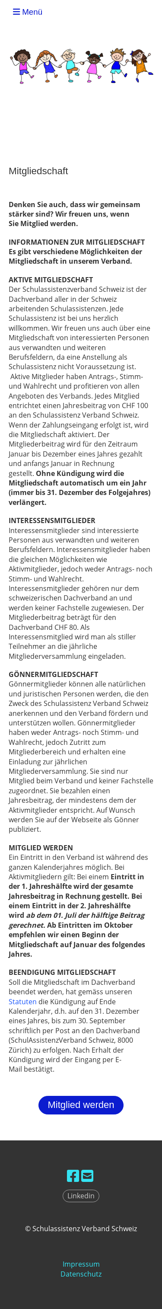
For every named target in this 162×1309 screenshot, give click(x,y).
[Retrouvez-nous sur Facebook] (73, 1175)
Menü (27, 11)
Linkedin (81, 1195)
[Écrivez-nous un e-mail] (87, 1175)
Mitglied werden (81, 1104)
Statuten (23, 1001)
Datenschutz (81, 1274)
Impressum (81, 1264)
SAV (150, 12)
